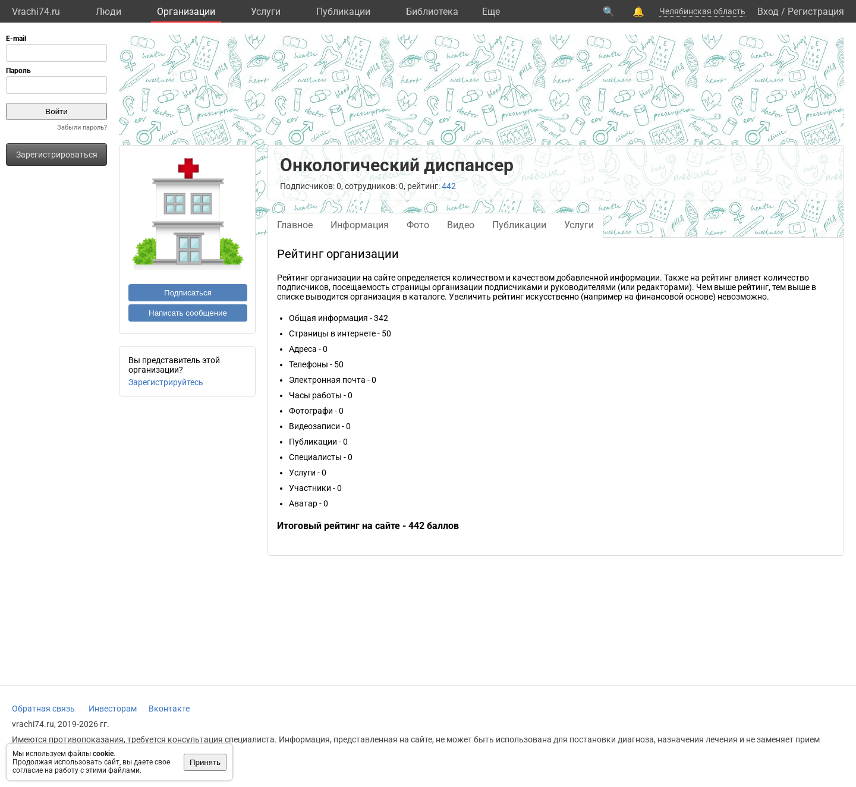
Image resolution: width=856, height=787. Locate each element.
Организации (186, 11)
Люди (108, 11)
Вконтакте (169, 708)
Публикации (343, 11)
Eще (491, 11)
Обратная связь (43, 708)
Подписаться (188, 292)
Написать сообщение (188, 312)
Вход (768, 11)
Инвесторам (113, 708)
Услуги (266, 11)
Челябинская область (702, 11)
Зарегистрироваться (56, 154)
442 (449, 186)
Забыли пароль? (82, 127)
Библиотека (432, 11)
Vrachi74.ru (36, 11)
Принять (205, 762)
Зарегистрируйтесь (165, 382)
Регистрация (816, 11)
